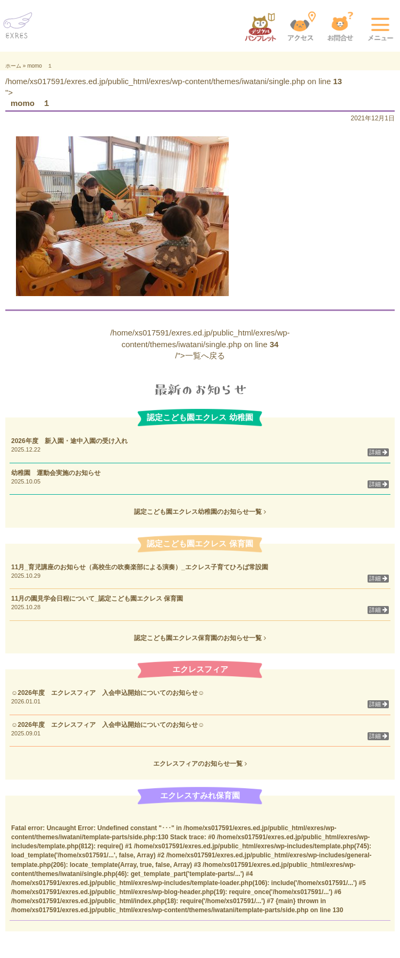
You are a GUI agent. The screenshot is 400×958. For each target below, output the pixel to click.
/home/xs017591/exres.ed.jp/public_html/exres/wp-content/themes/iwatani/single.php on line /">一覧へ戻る (200, 344)
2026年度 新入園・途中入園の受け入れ (69, 441)
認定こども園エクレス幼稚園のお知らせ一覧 (199, 511)
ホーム (13, 66)
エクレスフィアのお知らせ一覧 (199, 763)
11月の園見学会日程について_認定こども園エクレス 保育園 (100, 598)
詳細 (378, 452)
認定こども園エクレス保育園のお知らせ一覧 (199, 638)
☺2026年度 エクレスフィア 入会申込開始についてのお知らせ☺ (107, 693)
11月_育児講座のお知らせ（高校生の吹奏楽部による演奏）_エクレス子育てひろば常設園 (142, 567)
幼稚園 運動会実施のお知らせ (56, 473)
